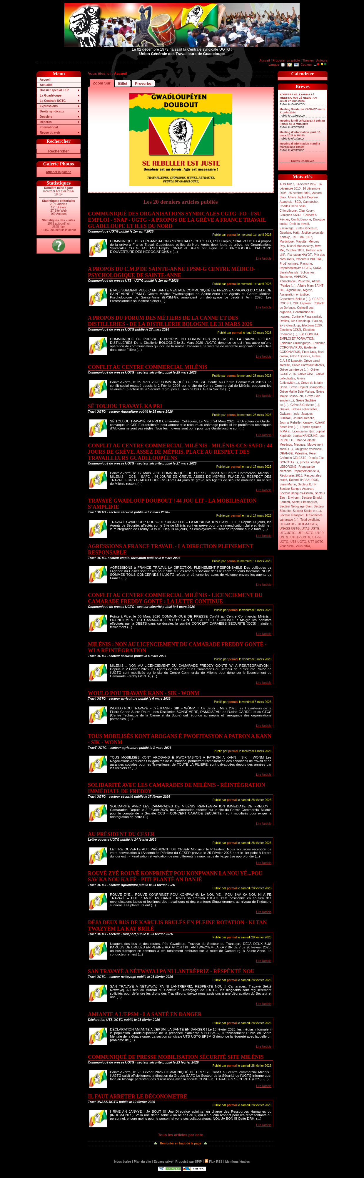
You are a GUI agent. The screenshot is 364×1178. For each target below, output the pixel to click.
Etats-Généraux (306, 228)
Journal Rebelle (303, 418)
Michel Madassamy (300, 246)
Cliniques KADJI (290, 215)
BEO (298, 201)
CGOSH (285, 303)
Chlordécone (288, 210)
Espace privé (163, 1161)
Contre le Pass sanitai (306, 316)
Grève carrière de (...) (294, 369)
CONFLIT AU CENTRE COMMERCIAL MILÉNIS (147, 367)
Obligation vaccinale (308, 449)
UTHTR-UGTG (300, 537)
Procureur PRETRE (309, 259)
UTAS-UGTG (310, 528)
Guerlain (285, 232)
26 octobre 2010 (299, 193)
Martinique (287, 241)
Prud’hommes (289, 263)
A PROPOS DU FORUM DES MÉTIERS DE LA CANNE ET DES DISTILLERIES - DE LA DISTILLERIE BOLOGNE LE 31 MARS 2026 (170, 321)
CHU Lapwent (302, 303)
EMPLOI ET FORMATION (297, 338)
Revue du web (50, 132)
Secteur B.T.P (307, 484)
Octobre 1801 (295, 250)
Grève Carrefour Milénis (308, 365)
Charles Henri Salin (292, 206)
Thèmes (308, 60)
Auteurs (322, 60)
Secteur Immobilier (304, 502)
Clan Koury (306, 210)
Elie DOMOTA (308, 334)
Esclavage (286, 228)
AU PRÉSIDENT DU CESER (121, 834)
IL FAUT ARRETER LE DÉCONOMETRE (137, 1096)
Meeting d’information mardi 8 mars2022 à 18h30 (300, 145)
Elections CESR (290, 329)
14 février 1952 (306, 184)
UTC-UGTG (287, 533)
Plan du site (142, 1161)
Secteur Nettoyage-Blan (296, 506)
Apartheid (286, 201)
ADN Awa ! (287, 184)
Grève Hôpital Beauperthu (306, 387)
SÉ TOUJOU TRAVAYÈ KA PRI (125, 406)
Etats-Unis (309, 352)
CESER (317, 299)
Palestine (301, 453)
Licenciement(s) (303, 431)
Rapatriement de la (306, 471)
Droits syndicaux (52, 111)
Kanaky (285, 237)
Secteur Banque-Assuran (296, 488)
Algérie (307, 290)
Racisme (306, 263)
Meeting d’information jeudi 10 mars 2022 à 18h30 (300, 133)
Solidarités (307, 272)
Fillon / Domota (300, 356)
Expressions (49, 106)
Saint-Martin (288, 484)
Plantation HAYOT (299, 254)
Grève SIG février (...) (304, 405)
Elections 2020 (312, 325)
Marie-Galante (306, 440)
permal (232, 234)
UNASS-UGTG (290, 528)
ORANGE (286, 453)
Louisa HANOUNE (305, 435)
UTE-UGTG (305, 533)
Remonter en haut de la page (180, 1143)
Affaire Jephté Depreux (303, 197)
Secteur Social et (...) (307, 510)
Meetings (286, 444)
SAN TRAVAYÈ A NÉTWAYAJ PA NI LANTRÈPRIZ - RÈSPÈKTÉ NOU (171, 971)
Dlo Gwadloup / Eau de (306, 321)
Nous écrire (122, 1161)
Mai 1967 (306, 237)
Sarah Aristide (289, 272)
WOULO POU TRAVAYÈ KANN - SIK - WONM (143, 693)
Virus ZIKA (303, 546)
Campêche (310, 201)
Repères (45, 122)
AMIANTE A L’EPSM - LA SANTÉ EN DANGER (145, 1014)
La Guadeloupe (50, 95)
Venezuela (287, 546)
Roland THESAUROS (303, 480)
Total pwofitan (309, 519)
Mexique (299, 444)
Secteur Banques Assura (296, 493)
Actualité (46, 85)
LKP (294, 237)
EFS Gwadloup (290, 325)
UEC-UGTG (288, 524)
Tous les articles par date (180, 1135)
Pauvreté (304, 281)
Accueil (264, 60)
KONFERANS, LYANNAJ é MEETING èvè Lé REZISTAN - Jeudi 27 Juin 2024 (299, 97)
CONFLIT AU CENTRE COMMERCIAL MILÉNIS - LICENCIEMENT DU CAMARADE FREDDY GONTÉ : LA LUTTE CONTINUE (175, 598)
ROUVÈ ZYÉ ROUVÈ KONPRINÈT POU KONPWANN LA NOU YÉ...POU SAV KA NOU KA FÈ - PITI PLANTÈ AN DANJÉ (175, 876)
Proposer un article (286, 60)
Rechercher (58, 151)
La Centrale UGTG (53, 100)
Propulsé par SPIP (189, 1161)
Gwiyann (285, 413)
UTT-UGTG (315, 541)
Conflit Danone (301, 219)
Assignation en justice (294, 294)
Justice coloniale (312, 232)
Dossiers (46, 116)
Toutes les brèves (302, 160)
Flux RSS (213, 1161)
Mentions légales (237, 1161)
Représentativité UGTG (295, 268)
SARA (317, 268)
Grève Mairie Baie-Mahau (297, 391)
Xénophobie (288, 281)
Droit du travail (299, 223)
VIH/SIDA (300, 276)
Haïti (296, 232)
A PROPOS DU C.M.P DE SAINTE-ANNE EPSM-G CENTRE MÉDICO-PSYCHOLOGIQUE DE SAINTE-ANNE (171, 272)
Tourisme (286, 276)
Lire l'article (263, 258)
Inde (296, 413)
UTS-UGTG (298, 541)
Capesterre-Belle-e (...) (295, 299)
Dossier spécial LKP (54, 90)
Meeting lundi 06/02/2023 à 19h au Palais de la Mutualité (302, 122)
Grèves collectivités (304, 409)
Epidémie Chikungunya (295, 343)
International (49, 127)
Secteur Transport (291, 515)
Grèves (284, 409)
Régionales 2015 (291, 475)
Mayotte (301, 241)
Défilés (284, 321)
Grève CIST (306, 374)
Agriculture (293, 290)
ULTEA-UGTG (307, 524)
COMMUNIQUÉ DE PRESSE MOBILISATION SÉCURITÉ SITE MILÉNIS (176, 1057)
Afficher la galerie (58, 172)
